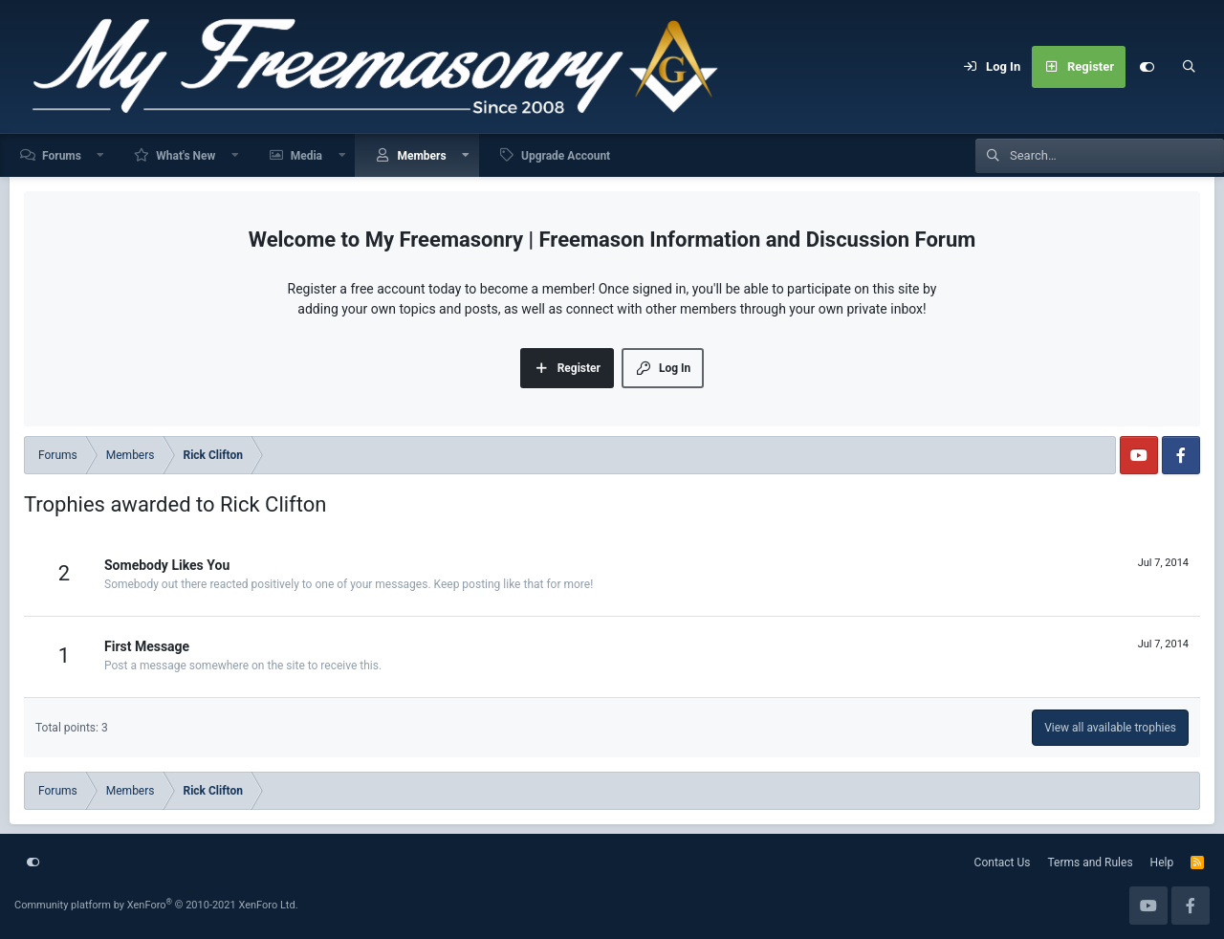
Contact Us (1002, 862)
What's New (185, 156)
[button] (101, 155)
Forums (61, 156)
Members (421, 156)
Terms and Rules (1090, 862)
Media (306, 156)
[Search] (1189, 67)
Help (1162, 862)
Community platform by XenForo (156, 905)
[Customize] (1147, 67)
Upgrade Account (565, 156)
